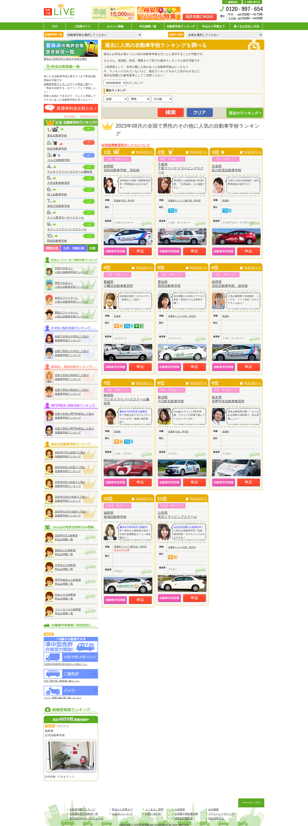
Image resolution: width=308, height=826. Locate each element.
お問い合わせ (252, 2)
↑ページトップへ (251, 802)
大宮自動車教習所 (58, 183)
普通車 (117, 200)
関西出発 (52, 248)
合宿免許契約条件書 (186, 813)
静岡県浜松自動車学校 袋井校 (230, 284)
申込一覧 (83, 84)
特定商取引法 (216, 818)
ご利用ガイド (82, 26)
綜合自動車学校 (57, 148)
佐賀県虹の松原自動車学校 (226, 168)
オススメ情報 (115, 26)
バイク (178, 200)
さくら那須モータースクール (65, 217)
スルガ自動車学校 (58, 160)
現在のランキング (243, 113)
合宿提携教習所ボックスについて (125, 145)
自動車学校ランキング (180, 26)
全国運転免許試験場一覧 (83, 813)
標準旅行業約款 (184, 818)
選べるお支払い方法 (246, 26)
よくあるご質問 (154, 809)
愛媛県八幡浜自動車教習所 (118, 284)
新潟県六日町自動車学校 (171, 399)
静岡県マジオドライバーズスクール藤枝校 (126, 399)
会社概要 (232, 2)
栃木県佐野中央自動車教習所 (228, 399)
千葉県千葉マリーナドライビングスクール (180, 168)
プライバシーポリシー (221, 813)
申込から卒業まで (213, 26)
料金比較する (144, 152)
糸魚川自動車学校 (58, 206)
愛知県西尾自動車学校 (169, 284)
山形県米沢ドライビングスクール (177, 514)
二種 (185, 200)
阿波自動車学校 (57, 240)
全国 (92, 248)
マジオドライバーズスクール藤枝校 (69, 171)
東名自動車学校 (57, 135)
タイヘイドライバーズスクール (67, 229)
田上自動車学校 (57, 194)
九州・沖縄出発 (73, 248)
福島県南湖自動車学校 (115, 514)
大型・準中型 (127, 200)
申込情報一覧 (147, 26)
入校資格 (180, 809)
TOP (55, 26)
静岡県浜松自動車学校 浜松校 (122, 168)
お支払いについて (122, 813)
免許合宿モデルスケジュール (86, 818)
